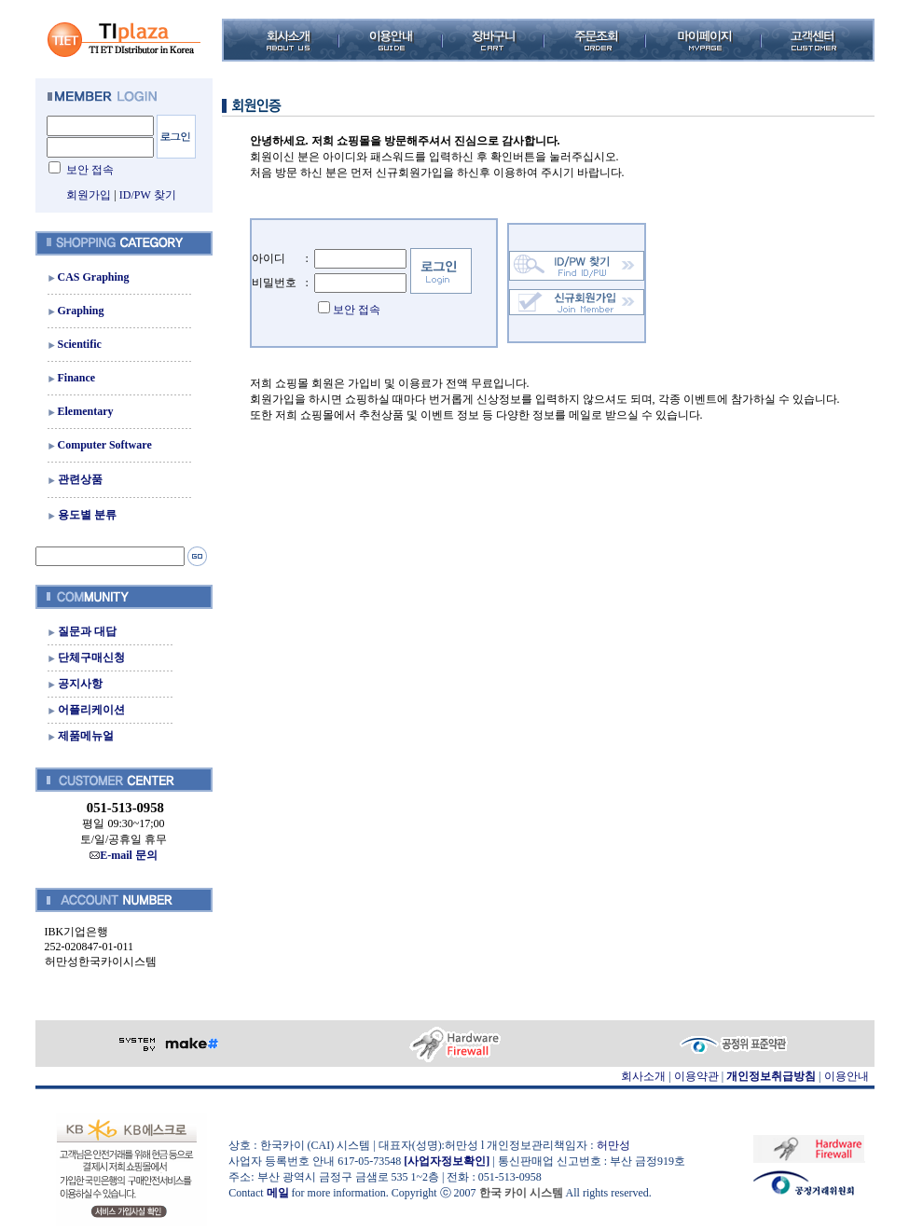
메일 (278, 1192)
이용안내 (846, 1076)
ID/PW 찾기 (147, 194)
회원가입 (88, 194)
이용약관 (696, 1076)
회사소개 (643, 1076)
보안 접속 (90, 169)
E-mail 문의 (124, 855)
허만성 (613, 1145)
